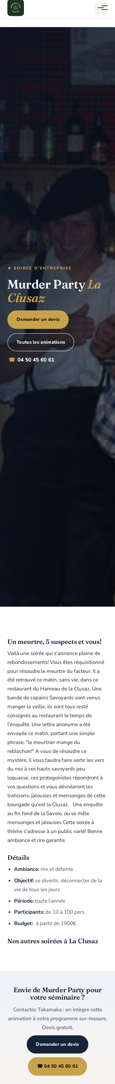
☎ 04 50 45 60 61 (57, 1066)
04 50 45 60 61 (31, 360)
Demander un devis (38, 319)
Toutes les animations (41, 342)
